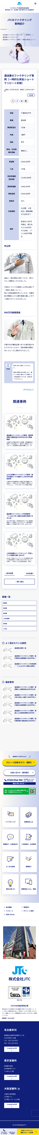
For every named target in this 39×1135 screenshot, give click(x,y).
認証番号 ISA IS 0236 (8, 1018)
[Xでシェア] (13, 101)
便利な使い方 (10, 889)
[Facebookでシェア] (17, 101)
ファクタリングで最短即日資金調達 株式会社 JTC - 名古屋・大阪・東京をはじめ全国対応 (19, 9)
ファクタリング (10, 822)
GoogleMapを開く (12, 1049)
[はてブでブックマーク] (22, 101)
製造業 (5, 608)
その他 (5, 629)
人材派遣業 (6, 618)
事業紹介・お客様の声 (10, 844)
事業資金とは (28, 822)
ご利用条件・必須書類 (28, 844)
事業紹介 (29, 866)
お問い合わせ (10, 914)
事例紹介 (26, 907)
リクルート (9, 911)
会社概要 (9, 907)
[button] (26, 101)
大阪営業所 (10, 1088)
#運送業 (31, 95)
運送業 (5, 613)
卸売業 (5, 623)
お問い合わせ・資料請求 (19, 772)
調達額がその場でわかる (27, 1132)
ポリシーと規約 (29, 911)
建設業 (5, 603)
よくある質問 (10, 866)
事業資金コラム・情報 (28, 889)
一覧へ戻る (19, 581)
